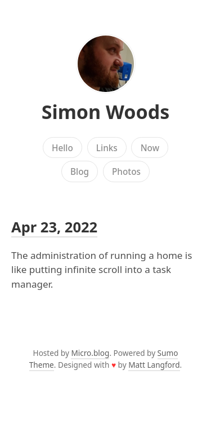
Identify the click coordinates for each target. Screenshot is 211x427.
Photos (126, 171)
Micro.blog (90, 352)
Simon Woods (106, 112)
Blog (79, 171)
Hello (62, 147)
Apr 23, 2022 (54, 226)
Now (150, 147)
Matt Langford (153, 364)
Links (107, 147)
